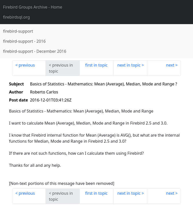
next (170, 65)
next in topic (128, 65)
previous (27, 65)
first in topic (96, 65)
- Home (32, 7)
